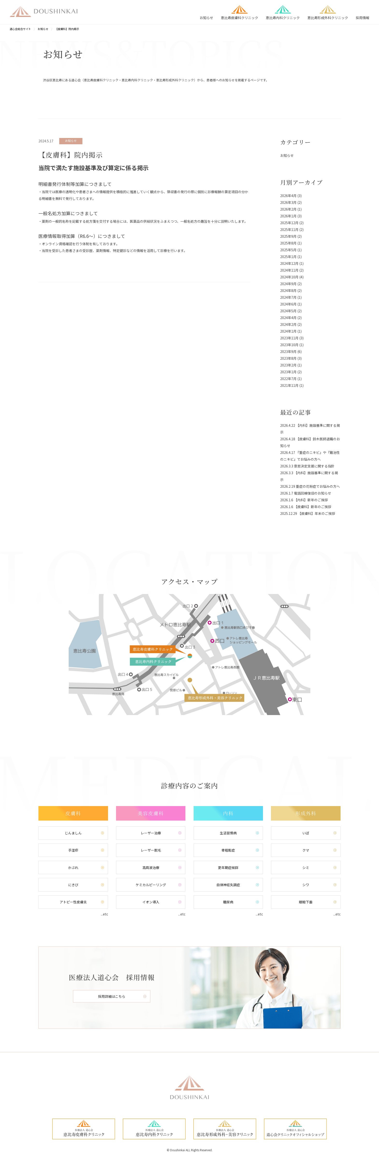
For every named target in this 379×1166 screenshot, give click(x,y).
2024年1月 (288, 331)
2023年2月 (288, 365)
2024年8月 (288, 290)
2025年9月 (288, 236)
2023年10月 (289, 344)
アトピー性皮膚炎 (73, 903)
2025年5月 (288, 249)
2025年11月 (289, 229)
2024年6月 (288, 304)
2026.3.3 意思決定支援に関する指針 (307, 466)
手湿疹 (73, 850)
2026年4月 (288, 195)
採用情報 (362, 17)
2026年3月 (288, 202)
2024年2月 (288, 324)
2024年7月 (288, 297)
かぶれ (73, 868)
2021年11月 (289, 385)
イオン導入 (150, 903)
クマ (305, 850)
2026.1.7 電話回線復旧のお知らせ (305, 493)
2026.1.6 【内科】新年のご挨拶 (304, 499)
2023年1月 (288, 371)
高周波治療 (150, 868)
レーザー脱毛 (151, 850)
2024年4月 (288, 317)
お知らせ (206, 17)
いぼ (305, 833)
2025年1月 (288, 256)
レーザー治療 (151, 833)
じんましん (73, 833)
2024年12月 (289, 263)
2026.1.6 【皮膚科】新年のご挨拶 (305, 506)
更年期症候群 (228, 868)
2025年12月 (289, 222)
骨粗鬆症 (228, 850)
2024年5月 (288, 310)
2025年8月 (288, 243)
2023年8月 (288, 358)
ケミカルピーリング (151, 885)
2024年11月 (289, 270)
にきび (73, 885)
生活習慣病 (228, 833)
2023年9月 (288, 351)
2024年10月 (289, 276)
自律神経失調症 (228, 885)
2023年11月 (289, 337)
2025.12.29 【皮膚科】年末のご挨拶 (307, 513)
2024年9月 (288, 283)
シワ (305, 885)
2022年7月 (288, 378)
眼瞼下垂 (306, 903)
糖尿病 (228, 903)
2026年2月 (288, 209)
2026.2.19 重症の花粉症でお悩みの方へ (310, 486)
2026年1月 (288, 215)
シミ (305, 868)
